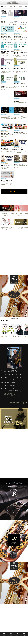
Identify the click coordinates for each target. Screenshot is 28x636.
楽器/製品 (21, 6)
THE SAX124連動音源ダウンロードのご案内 (21, 228)
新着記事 (6, 6)
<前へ (5, 191)
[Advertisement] (14, 261)
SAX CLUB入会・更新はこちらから (11, 395)
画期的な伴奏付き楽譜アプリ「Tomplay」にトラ (7, 228)
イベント (15, 6)
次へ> (20, 191)
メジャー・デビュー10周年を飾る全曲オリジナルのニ (21, 214)
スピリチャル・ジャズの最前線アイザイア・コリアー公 (7, 215)
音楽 (11, 6)
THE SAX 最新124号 (8, 393)
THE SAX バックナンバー (9, 394)
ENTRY (18, 403)
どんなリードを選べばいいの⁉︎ (12, 336)
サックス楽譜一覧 (7, 397)
